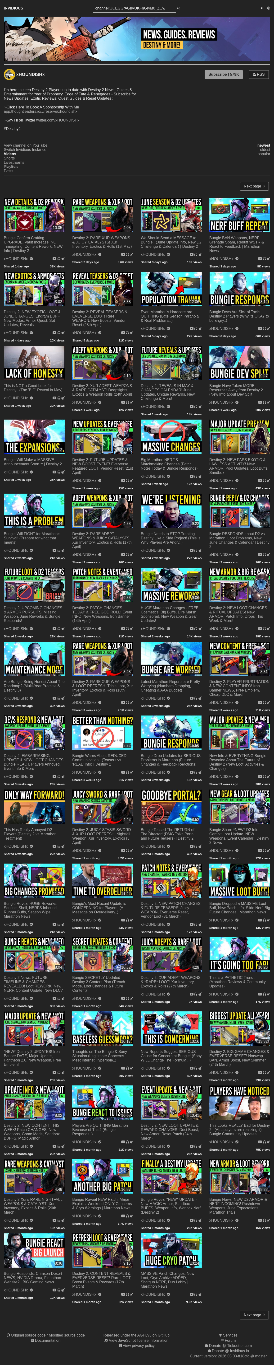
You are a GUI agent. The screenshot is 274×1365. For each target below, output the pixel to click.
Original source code (28, 1335)
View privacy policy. (139, 1346)
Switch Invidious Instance (25, 150)
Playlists (11, 167)
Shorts (9, 158)
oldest (265, 150)
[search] (178, 8)
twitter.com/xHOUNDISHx (57, 120)
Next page (254, 186)
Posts (8, 171)
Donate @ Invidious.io (230, 1351)
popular (264, 154)
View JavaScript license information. (139, 1340)
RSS (259, 74)
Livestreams (14, 162)
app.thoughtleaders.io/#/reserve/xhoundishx (40, 111)
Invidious (13, 8)
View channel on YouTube (25, 145)
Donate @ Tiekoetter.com (230, 1346)
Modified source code (67, 1335)
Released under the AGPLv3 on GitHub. (137, 1335)
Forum (230, 1340)
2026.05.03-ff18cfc (233, 1356)
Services (230, 1335)
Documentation (48, 1340)
